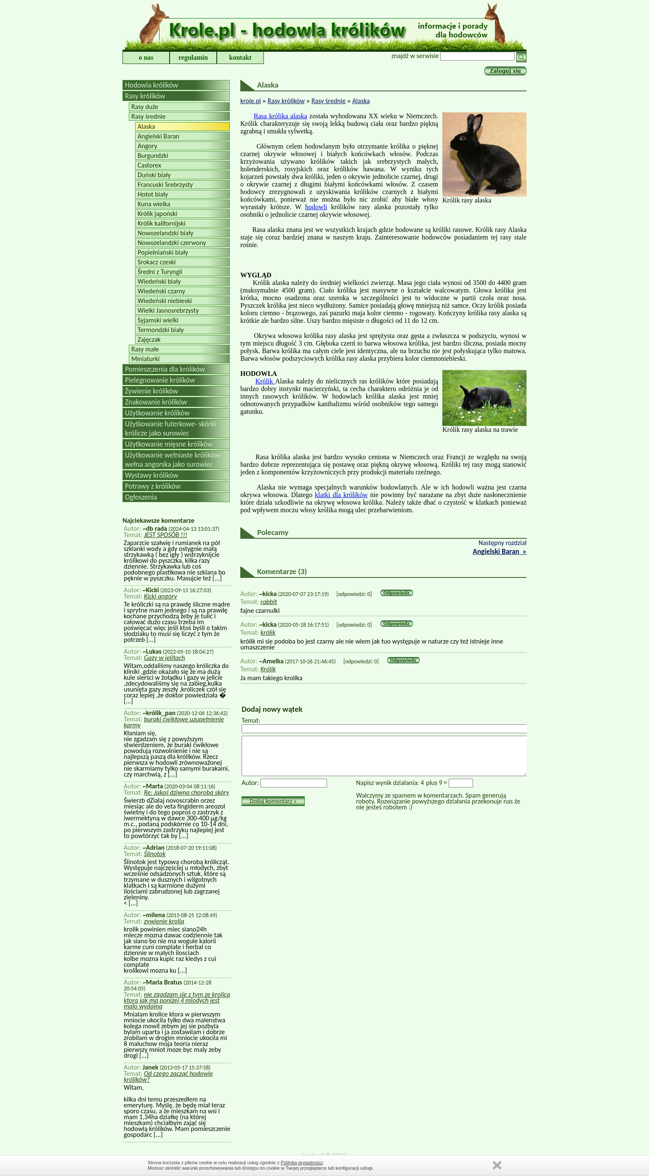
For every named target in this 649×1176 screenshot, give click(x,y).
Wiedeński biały (159, 281)
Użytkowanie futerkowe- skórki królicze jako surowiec (170, 428)
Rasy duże (144, 107)
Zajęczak (149, 339)
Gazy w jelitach (164, 658)
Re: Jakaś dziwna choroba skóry (186, 792)
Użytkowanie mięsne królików (169, 444)
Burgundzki (153, 156)
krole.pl (250, 101)
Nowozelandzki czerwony (172, 243)
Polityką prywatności (302, 1162)
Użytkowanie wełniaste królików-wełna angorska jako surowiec (173, 459)
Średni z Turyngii (160, 272)
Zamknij (497, 1165)
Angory (147, 146)
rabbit (269, 602)
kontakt (240, 57)
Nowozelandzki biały (165, 233)
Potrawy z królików (153, 486)
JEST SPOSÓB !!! (165, 535)
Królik (265, 381)
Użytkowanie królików (157, 413)
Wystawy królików (151, 475)
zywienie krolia (164, 921)
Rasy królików (145, 96)
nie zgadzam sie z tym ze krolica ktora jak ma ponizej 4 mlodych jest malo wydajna (177, 1000)
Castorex (149, 165)
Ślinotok (155, 854)
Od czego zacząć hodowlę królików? (168, 1076)
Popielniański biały (163, 252)
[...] (216, 578)
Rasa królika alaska (280, 116)
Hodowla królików (151, 85)
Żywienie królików (151, 391)
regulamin (193, 57)
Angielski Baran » (500, 551)
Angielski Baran (158, 136)
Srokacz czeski (157, 262)
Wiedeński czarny (161, 291)
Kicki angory (160, 596)
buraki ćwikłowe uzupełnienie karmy (174, 722)
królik (268, 632)
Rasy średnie (148, 116)
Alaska (146, 126)
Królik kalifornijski (162, 223)
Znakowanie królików (156, 402)
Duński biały (154, 175)
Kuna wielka (154, 204)
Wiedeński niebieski (165, 301)
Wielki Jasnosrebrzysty (168, 310)
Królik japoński (157, 214)
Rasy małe (145, 349)
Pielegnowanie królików (160, 380)
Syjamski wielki (158, 320)
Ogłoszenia (141, 497)
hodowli (316, 206)
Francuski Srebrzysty (165, 185)
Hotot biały (153, 194)
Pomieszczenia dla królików (165, 369)
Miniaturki (145, 359)
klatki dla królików (341, 494)
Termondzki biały (161, 330)
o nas (145, 57)
